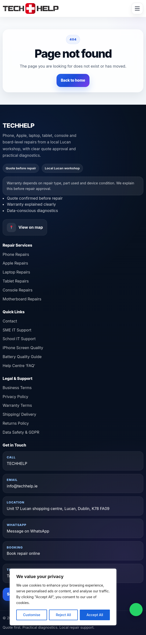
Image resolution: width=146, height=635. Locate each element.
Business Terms (17, 387)
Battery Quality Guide (22, 356)
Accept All (95, 615)
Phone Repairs (16, 254)
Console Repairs (17, 290)
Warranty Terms (17, 405)
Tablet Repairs (16, 281)
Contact (10, 321)
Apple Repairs (15, 263)
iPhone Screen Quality (23, 347)
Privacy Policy (15, 396)
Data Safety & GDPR (21, 432)
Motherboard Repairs (22, 299)
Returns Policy (16, 423)
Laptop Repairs (16, 272)
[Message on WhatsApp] (136, 609)
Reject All (63, 615)
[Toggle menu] (137, 8)
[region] (63, 597)
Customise (31, 615)
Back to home (73, 80)
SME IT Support (17, 330)
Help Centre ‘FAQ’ (19, 365)
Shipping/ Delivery (19, 414)
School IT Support (19, 338)
